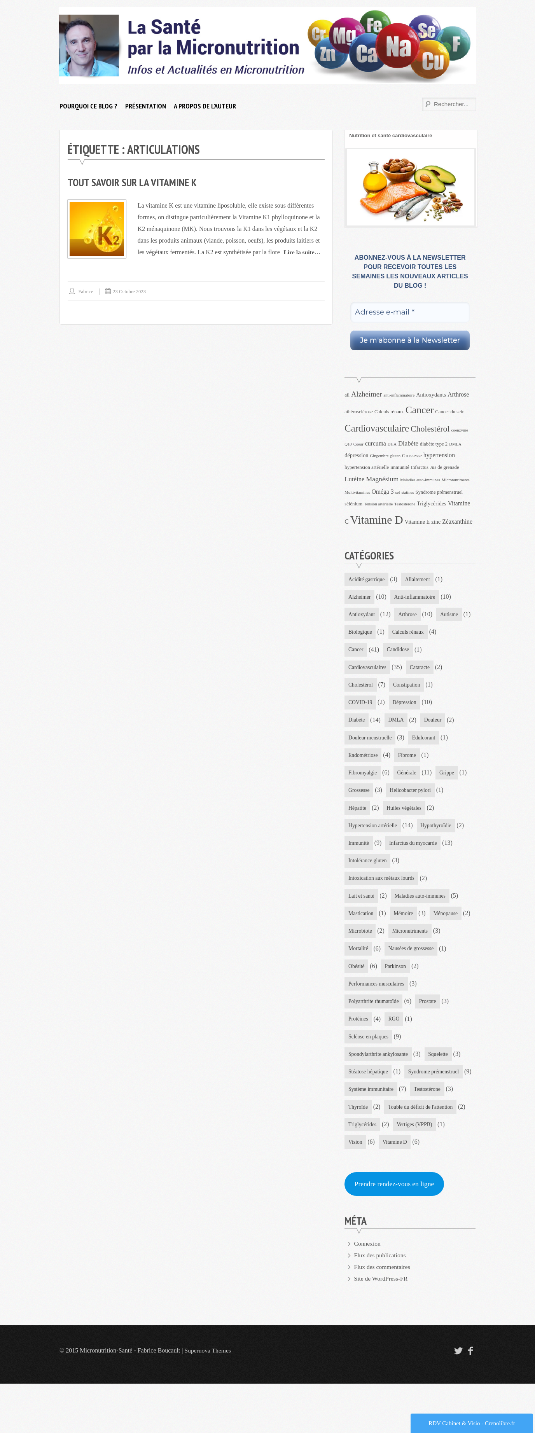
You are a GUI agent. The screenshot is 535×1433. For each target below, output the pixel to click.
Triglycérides (362, 1173)
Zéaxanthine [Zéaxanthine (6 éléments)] (457, 521)
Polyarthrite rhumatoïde (374, 1029)
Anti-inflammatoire (416, 597)
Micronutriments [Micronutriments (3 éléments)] (456, 480)
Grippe (399, 795)
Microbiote (406, 957)
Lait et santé (361, 921)
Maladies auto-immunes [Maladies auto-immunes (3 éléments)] (420, 480)
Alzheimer (359, 597)
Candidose (359, 669)
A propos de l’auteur (205, 105)
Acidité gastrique (367, 579)
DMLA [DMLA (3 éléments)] (455, 444)
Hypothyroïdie (364, 849)
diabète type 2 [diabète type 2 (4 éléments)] (434, 444)
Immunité (411, 849)
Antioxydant (362, 615)
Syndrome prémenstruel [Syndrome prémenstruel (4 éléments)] (439, 492)
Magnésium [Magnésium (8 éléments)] (382, 479)
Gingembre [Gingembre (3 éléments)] (379, 456)
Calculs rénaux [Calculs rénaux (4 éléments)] (389, 411)
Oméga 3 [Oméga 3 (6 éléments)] (382, 491)
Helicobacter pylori (369, 813)
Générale (358, 795)
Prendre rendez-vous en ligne (395, 1233)
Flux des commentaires (383, 1316)
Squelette (440, 1083)
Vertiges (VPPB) (416, 1173)
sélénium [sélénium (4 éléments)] (353, 504)
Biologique (399, 633)
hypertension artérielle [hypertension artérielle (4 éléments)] (366, 467)
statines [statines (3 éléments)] (407, 492)
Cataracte (358, 687)
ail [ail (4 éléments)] (347, 395)
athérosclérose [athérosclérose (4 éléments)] (358, 411)
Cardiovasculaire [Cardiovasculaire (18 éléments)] (376, 428)
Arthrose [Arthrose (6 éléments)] (458, 394)
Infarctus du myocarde (372, 867)
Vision (355, 1191)
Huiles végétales (366, 831)
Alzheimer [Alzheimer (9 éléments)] (366, 394)
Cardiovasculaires (411, 669)
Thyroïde (358, 1155)
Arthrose (408, 615)
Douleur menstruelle (409, 741)
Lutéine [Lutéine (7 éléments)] (354, 479)
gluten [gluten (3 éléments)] (395, 456)
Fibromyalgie (401, 777)
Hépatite (420, 813)
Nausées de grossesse (371, 993)
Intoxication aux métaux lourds (382, 903)
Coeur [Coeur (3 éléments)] (358, 444)
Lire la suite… (303, 252)
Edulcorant (360, 759)
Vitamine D (395, 1191)
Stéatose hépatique (368, 1101)
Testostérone (429, 1136)
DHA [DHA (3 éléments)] (392, 444)
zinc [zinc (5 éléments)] (436, 522)
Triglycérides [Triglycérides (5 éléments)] (431, 503)
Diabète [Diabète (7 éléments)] (408, 443)
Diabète (405, 723)
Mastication (361, 939)
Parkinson (359, 1011)
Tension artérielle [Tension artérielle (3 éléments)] (378, 504)
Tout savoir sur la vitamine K (134, 182)
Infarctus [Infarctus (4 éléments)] (419, 467)
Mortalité (416, 975)
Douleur (357, 741)
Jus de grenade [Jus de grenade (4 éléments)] (444, 467)
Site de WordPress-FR (381, 1328)
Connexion (367, 1293)
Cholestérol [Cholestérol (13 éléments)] (430, 428)
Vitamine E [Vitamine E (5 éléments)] (417, 522)
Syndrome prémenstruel (374, 1119)
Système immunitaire (371, 1136)
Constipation (362, 705)
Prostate (429, 1029)
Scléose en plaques (369, 1065)
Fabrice (86, 291)
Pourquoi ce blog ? (88, 105)
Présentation (145, 105)
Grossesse (438, 795)
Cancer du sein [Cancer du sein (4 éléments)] (449, 411)
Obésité (424, 993)
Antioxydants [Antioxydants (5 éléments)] (431, 394)
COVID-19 (409, 705)
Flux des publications (380, 1304)
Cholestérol (402, 687)
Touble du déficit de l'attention (422, 1155)
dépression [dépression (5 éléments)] (356, 455)
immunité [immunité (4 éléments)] (399, 467)
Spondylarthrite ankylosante (378, 1083)
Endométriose (408, 759)
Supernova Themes (209, 1399)
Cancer (409, 651)
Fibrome (357, 777)
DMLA (445, 723)
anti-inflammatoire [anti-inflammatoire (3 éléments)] (398, 395)
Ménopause (361, 957)
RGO (395, 1047)
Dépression (360, 723)
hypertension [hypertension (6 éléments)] (439, 455)
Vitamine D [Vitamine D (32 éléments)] (376, 520)
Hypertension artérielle (430, 831)
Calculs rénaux (364, 651)
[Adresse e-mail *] (410, 312)
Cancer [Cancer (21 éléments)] (420, 410)
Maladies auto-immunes (421, 921)
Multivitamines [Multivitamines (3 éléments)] (357, 492)
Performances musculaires (419, 1011)
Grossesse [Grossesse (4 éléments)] (412, 455)
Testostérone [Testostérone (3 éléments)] (404, 504)
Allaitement (419, 579)
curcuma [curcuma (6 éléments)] (375, 443)
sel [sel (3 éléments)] (397, 492)
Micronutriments (366, 975)
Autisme (357, 633)
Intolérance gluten (368, 885)
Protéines (358, 1047)
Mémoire (404, 939)
